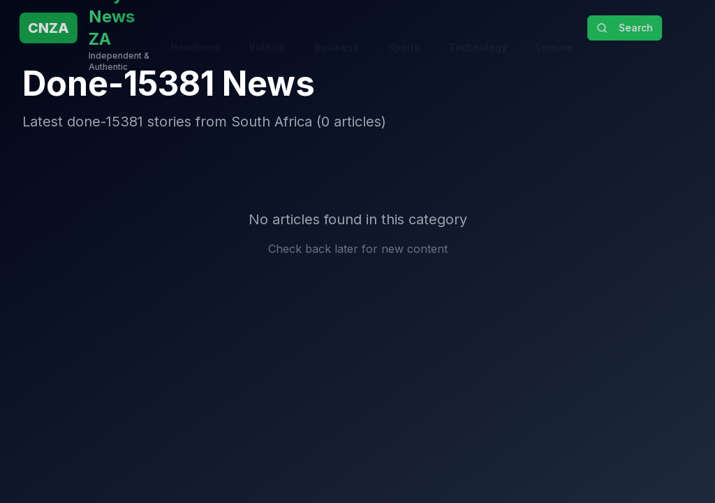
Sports (404, 33)
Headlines (195, 33)
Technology (478, 33)
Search (627, 28)
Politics (267, 33)
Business (336, 33)
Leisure (554, 33)
